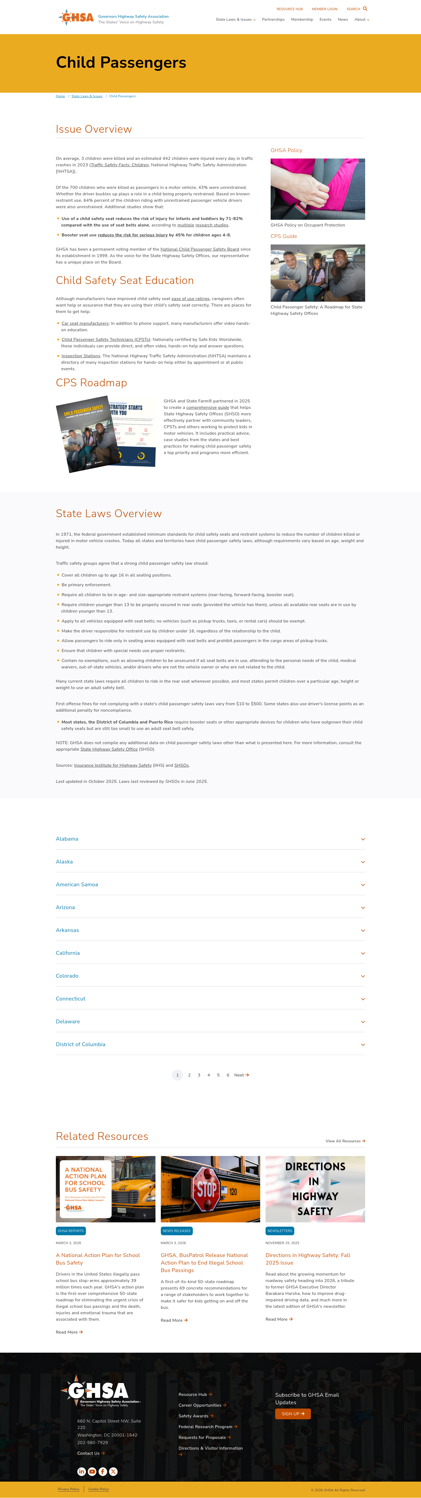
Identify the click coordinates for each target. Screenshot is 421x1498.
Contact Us (91, 1453)
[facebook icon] (103, 1471)
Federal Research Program (208, 1427)
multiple (185, 225)
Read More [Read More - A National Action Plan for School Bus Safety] (69, 1332)
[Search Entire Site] (355, 9)
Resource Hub (290, 9)
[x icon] (113, 1471)
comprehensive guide (207, 407)
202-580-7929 (92, 1443)
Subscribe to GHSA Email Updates (307, 1398)
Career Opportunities (203, 1405)
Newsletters (280, 1231)
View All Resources (345, 1141)
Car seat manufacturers (84, 323)
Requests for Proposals (205, 1438)
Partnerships (273, 19)
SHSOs (182, 765)
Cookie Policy (98, 1489)
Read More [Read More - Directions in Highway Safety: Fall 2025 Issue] (279, 1319)
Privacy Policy (68, 1489)
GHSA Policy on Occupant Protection (308, 225)
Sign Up (293, 1414)
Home (60, 96)
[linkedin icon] (81, 1471)
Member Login (324, 9)
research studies (211, 225)
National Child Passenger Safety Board (200, 249)
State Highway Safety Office (109, 749)
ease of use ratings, (191, 299)
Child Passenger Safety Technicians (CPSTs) (105, 340)
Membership (302, 19)
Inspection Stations (80, 356)
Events (326, 19)
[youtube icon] (92, 1471)
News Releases (177, 1231)
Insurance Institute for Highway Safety (113, 765)
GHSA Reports (71, 1231)
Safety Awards (196, 1416)
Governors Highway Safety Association (133, 16)
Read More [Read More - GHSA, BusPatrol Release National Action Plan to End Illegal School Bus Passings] (174, 1320)
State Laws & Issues (87, 96)
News (343, 19)
